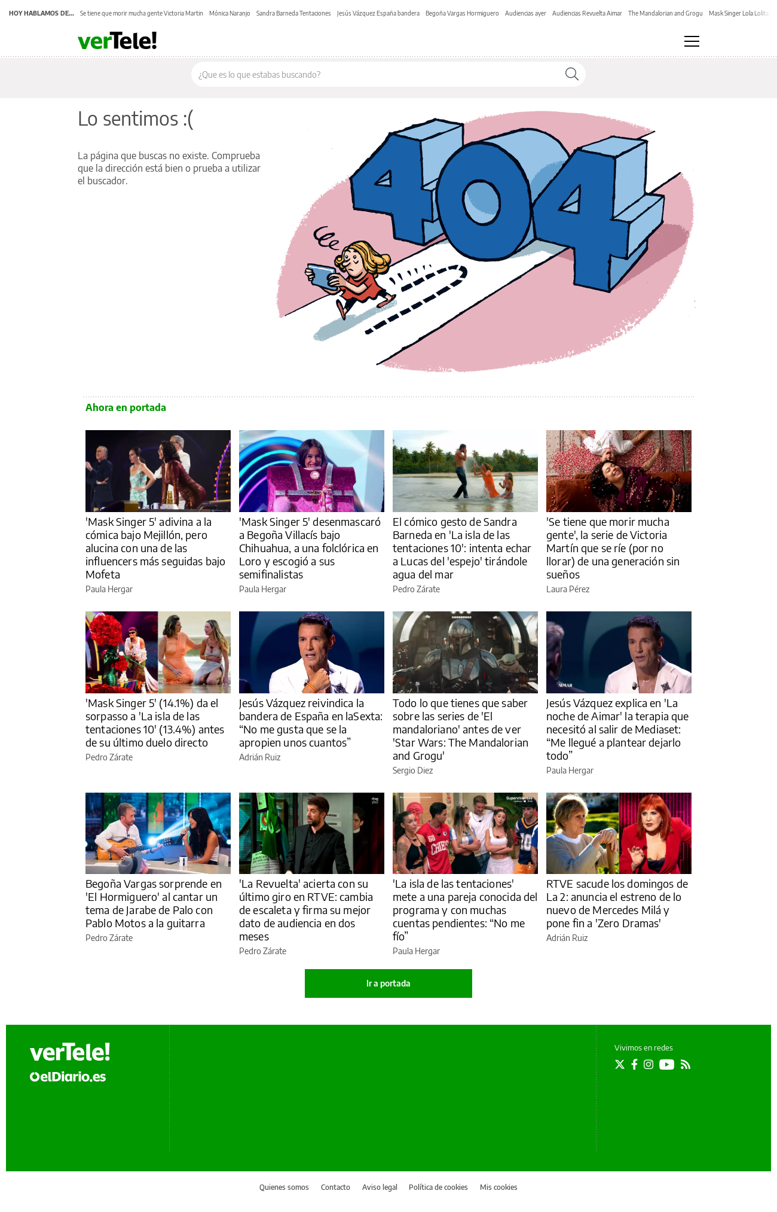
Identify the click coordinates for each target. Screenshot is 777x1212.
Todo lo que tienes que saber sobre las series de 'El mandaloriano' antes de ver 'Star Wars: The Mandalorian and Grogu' (460, 729)
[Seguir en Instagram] (648, 1064)
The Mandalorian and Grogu (665, 13)
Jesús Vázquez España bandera (378, 13)
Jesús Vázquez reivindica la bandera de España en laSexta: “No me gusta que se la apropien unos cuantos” (311, 722)
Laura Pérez (567, 589)
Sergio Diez (413, 770)
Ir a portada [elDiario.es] (388, 983)
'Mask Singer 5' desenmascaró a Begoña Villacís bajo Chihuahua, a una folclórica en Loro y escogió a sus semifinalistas (310, 547)
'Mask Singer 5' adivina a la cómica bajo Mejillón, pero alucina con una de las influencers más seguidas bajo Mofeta (155, 547)
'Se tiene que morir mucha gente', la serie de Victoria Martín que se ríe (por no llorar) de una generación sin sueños (613, 547)
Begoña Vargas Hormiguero (462, 13)
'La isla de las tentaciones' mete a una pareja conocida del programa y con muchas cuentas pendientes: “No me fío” (465, 909)
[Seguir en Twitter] (619, 1064)
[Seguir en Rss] (685, 1064)
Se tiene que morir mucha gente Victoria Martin (141, 13)
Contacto (335, 1187)
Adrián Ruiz (259, 757)
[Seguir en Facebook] (634, 1064)
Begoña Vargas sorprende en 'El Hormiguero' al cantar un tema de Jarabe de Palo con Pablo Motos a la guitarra (153, 903)
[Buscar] (572, 74)
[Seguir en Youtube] (667, 1064)
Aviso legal (379, 1187)
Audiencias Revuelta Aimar (587, 13)
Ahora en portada (125, 407)
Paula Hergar (109, 589)
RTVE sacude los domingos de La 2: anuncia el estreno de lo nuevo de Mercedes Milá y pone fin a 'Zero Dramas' (617, 903)
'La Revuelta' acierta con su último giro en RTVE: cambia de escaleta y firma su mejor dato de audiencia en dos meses (306, 909)
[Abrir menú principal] (691, 41)
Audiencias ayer (525, 13)
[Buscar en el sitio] (375, 74)
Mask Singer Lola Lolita (739, 13)
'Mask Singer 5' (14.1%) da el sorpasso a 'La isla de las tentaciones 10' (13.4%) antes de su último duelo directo (154, 722)
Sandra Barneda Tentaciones (293, 13)
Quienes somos (284, 1187)
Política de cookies (438, 1187)
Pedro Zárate (416, 589)
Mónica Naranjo (229, 13)
